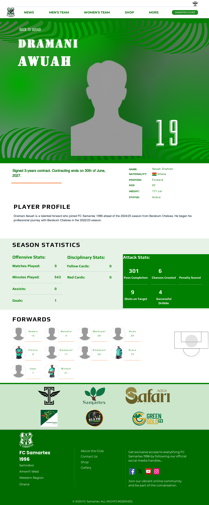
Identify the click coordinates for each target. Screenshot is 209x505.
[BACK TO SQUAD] (30, 29)
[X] (140, 471)
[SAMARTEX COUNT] (185, 12)
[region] (26, 334)
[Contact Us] (89, 456)
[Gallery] (89, 468)
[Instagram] (156, 471)
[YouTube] (148, 471)
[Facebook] (132, 471)
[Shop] (89, 462)
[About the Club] (93, 451)
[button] (29, 12)
